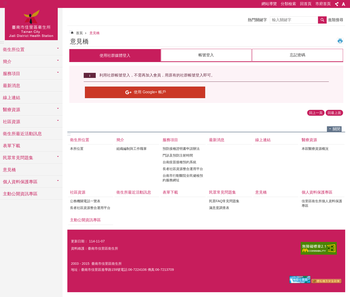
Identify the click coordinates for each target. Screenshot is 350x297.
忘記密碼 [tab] (297, 55)
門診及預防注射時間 (178, 155)
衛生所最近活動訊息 (22, 133)
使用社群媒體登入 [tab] (115, 55)
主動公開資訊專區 (20, 193)
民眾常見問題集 (222, 192)
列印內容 (340, 41)
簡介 (120, 140)
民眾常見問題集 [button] (18, 157)
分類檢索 (288, 4)
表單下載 (11, 145)
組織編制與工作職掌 (131, 149)
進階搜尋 (335, 20)
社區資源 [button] (11, 121)
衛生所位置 (79, 140)
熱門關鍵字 (257, 20)
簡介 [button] (7, 61)
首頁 (79, 33)
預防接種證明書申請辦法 (181, 149)
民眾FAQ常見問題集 (224, 201)
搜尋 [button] (322, 20)
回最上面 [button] (334, 112)
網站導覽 (269, 4)
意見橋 (9, 169)
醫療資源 (309, 140)
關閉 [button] (336, 129)
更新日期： (79, 241)
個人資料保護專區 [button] (20, 181)
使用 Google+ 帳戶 (150, 92)
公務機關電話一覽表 (85, 201)
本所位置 (76, 149)
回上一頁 (316, 112)
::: (5, 3)
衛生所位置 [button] (14, 49)
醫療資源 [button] (11, 109)
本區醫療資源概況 (315, 149)
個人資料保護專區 (317, 192)
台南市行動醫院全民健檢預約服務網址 (183, 178)
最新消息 (11, 85)
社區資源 (77, 192)
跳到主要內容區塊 (2, 2)
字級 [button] (343, 4)
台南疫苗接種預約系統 (179, 162)
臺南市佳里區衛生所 (31, 23)
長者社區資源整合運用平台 (183, 169)
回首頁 (306, 4)
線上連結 (11, 97)
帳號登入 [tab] (206, 55)
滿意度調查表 (219, 208)
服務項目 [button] (11, 73)
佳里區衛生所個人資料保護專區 (322, 203)
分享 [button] (337, 4)
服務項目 (170, 140)
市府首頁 (323, 4)
